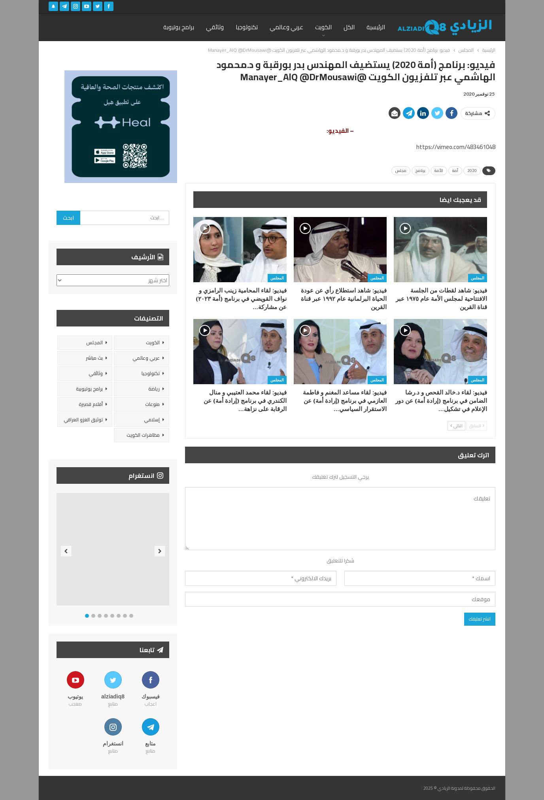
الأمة (438, 170)
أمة (455, 170)
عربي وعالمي (286, 27)
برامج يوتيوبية (89, 388)
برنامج (420, 170)
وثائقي (215, 27)
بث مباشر (94, 357)
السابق (476, 426)
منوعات (152, 404)
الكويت (323, 27)
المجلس (477, 278)
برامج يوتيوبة (178, 27)
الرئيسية (375, 27)
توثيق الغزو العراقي (83, 419)
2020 (472, 170)
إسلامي (152, 419)
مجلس (400, 170)
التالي (456, 426)
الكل (349, 27)
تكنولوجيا (247, 27)
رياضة (154, 388)
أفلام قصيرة (91, 404)
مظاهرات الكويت (143, 435)
